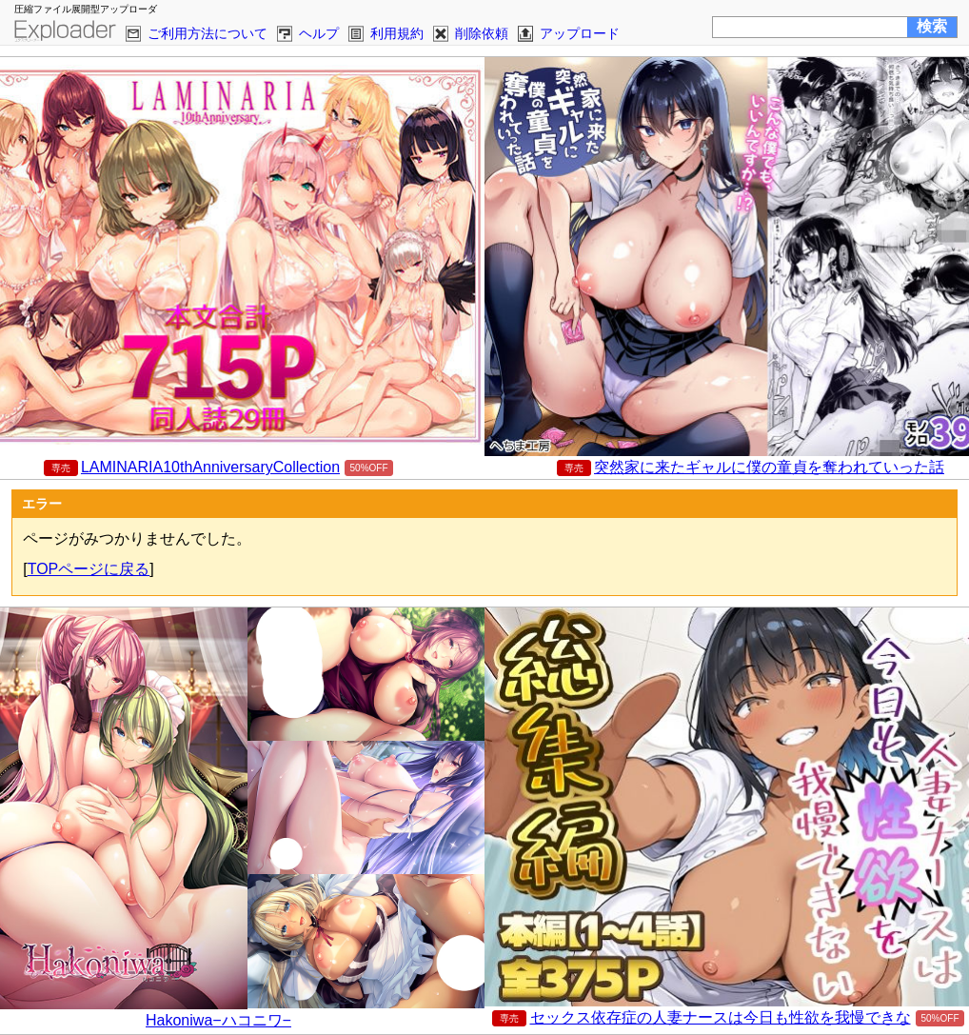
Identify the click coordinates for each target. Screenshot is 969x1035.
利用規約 (397, 33)
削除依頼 (481, 33)
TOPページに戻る (89, 569)
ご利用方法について (207, 33)
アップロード (580, 33)
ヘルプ (319, 33)
